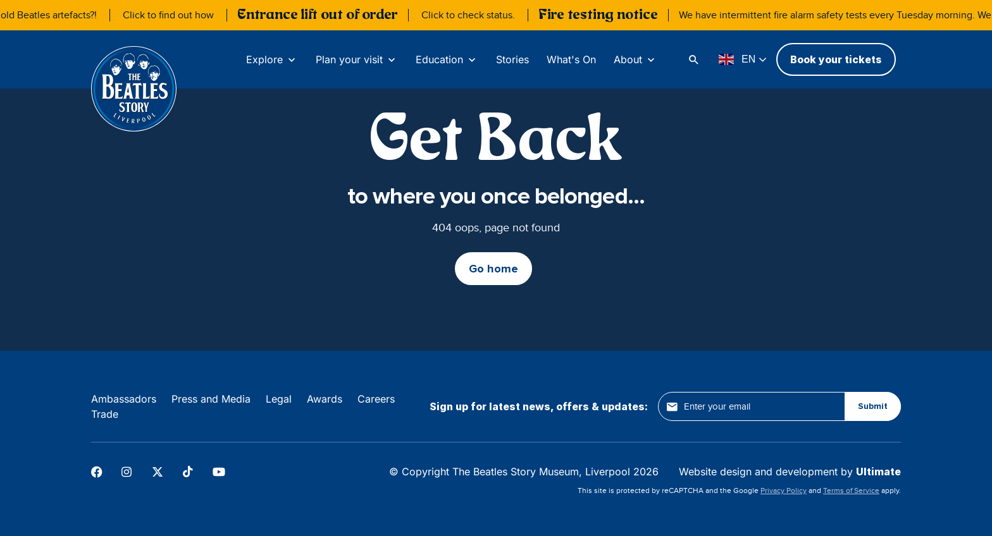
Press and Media (211, 399)
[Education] (447, 59)
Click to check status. (479, 15)
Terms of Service (851, 490)
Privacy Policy (783, 490)
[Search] (695, 59)
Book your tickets (836, 59)
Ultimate (878, 471)
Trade (104, 414)
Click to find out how (179, 15)
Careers (376, 399)
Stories (512, 59)
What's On (571, 59)
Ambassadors (123, 399)
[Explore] (272, 59)
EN (737, 59)
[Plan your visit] (357, 59)
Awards (324, 399)
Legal (279, 399)
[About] (635, 59)
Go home (493, 269)
